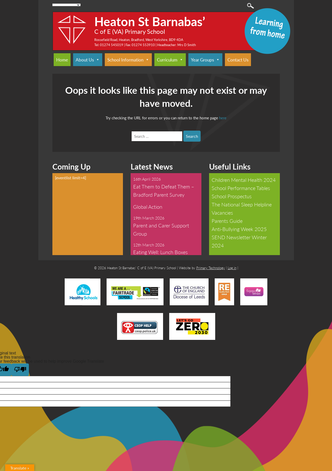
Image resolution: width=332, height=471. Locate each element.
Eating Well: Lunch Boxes (160, 252)
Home (62, 60)
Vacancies (222, 212)
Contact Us (237, 60)
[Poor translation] (20, 369)
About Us (88, 59)
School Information (128, 59)
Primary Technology (210, 267)
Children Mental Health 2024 (244, 179)
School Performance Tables (241, 188)
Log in (232, 267)
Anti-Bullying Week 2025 (239, 229)
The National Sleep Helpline (242, 204)
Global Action (147, 206)
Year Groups (205, 59)
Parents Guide (227, 220)
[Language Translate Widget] (66, 5)
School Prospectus (232, 196)
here (222, 117)
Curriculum (170, 59)
